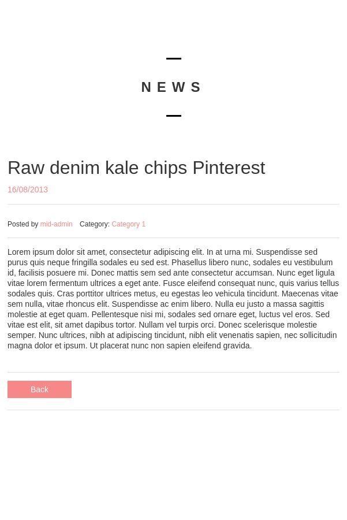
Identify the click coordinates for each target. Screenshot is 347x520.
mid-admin (56, 224)
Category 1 (128, 224)
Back (39, 389)
